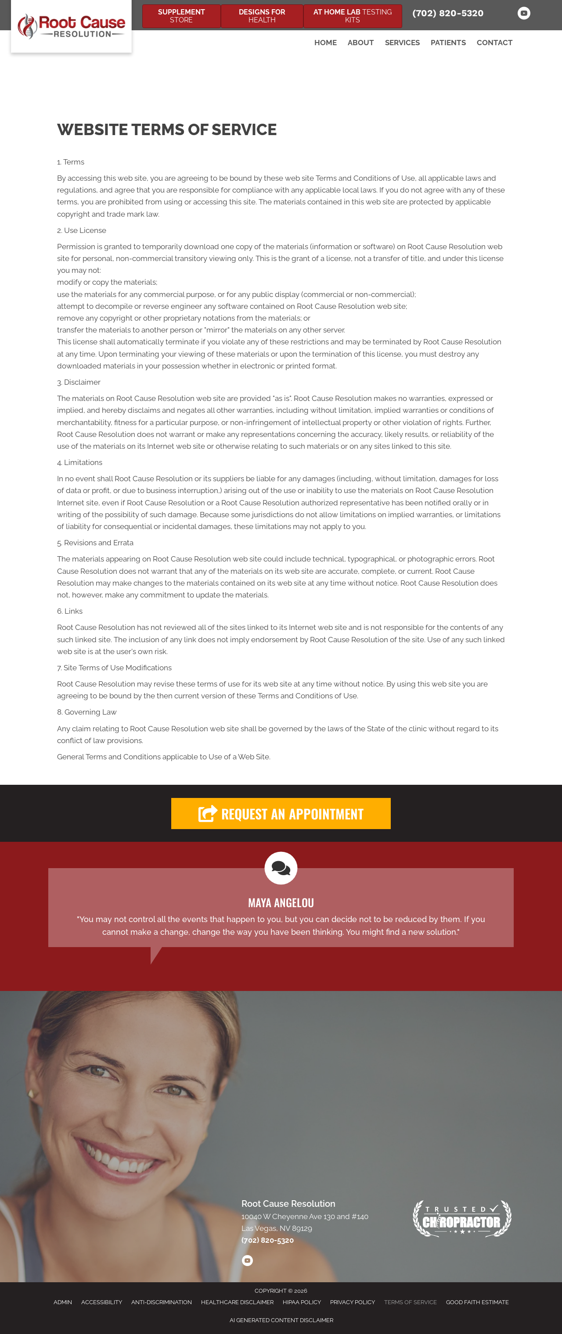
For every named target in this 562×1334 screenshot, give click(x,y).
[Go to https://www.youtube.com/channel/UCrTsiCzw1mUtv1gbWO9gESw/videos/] (247, 1262)
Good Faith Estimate (477, 1302)
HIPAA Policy (302, 1302)
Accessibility (101, 1302)
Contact (495, 42)
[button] (281, 813)
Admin (63, 1302)
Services (402, 42)
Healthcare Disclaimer (237, 1302)
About (361, 42)
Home (325, 42)
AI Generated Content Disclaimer (281, 1320)
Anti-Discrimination (161, 1302)
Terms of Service (410, 1302)
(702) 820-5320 (448, 12)
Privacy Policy (352, 1302)
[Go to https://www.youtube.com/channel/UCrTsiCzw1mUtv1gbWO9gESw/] (523, 14)
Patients (448, 42)
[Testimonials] (281, 907)
